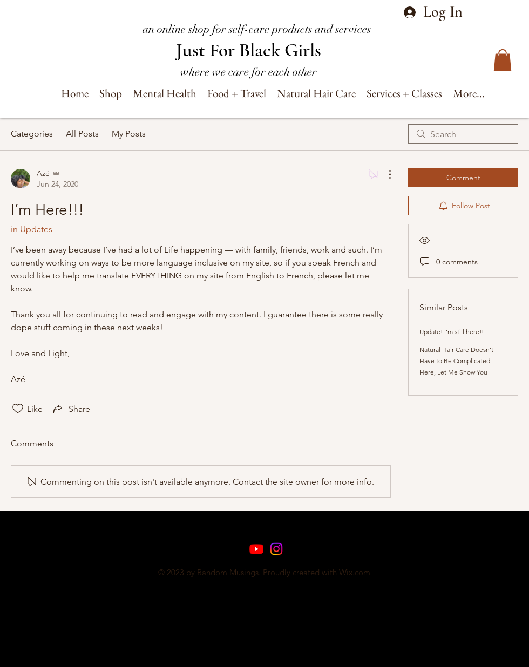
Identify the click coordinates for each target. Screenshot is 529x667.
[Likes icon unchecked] (18, 408)
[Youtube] (256, 549)
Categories (32, 133)
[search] (463, 134)
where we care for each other (248, 72)
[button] (502, 60)
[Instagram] (276, 549)
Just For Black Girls (248, 50)
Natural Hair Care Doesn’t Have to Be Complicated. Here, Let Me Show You (456, 360)
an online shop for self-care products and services (257, 29)
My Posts (129, 133)
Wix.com (354, 572)
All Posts (82, 133)
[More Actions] (384, 174)
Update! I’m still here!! (451, 332)
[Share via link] (70, 408)
